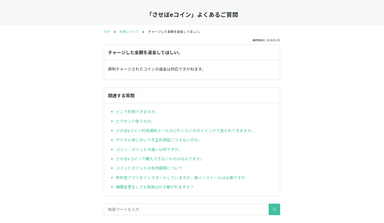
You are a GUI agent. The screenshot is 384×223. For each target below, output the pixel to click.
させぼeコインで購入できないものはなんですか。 (160, 158)
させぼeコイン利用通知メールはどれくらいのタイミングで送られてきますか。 (185, 130)
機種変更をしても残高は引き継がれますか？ (155, 187)
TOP (107, 31)
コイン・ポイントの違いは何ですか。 (149, 149)
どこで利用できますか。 (137, 111)
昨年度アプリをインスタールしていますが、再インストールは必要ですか (180, 177)
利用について (129, 31)
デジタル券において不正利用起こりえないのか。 (159, 140)
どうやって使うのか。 (135, 121)
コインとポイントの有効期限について (149, 168)
